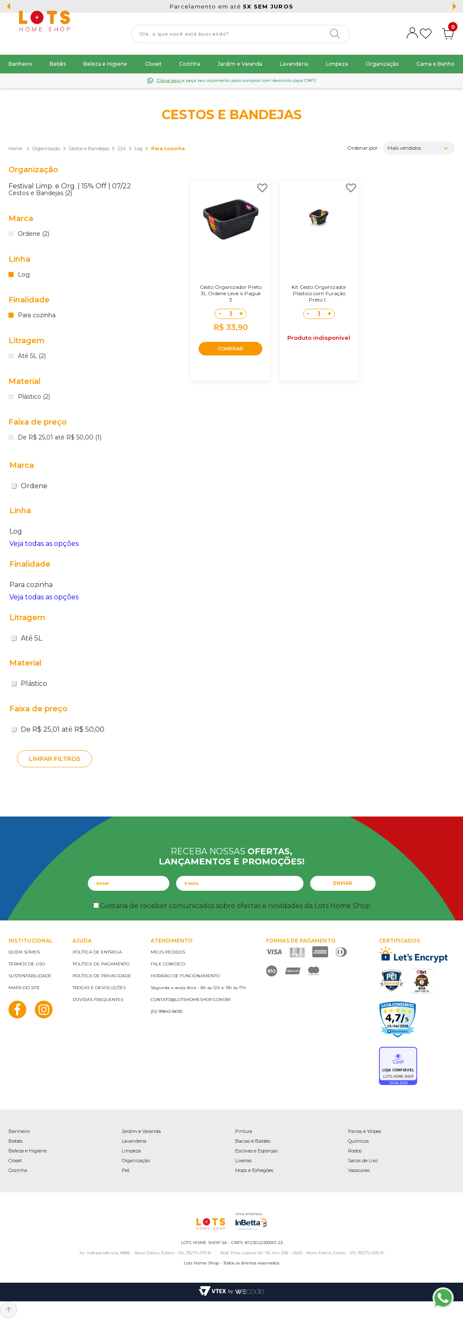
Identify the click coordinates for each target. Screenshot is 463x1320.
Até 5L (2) (32, 356)
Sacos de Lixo (363, 1160)
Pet (125, 1170)
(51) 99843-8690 (166, 1011)
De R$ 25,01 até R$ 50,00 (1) (59, 437)
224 (122, 148)
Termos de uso (26, 964)
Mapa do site (24, 987)
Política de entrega (97, 952)
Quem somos (24, 952)
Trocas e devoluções (99, 987)
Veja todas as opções (44, 544)
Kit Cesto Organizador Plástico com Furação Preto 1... (319, 293)
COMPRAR (230, 349)
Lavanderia (294, 64)
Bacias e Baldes (252, 1141)
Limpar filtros (54, 759)
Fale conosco (168, 964)
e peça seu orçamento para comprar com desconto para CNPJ (236, 80)
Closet (153, 64)
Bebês (58, 64)
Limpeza (337, 64)
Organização (382, 64)
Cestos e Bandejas (89, 148)
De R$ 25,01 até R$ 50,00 (57, 729)
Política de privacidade (102, 976)
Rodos (355, 1151)
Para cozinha (168, 148)
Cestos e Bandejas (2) (40, 193)
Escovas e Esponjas (256, 1151)
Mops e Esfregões (254, 1170)
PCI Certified (391, 980)
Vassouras (359, 1170)
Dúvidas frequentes (98, 999)
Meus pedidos (168, 952)
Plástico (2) (34, 397)
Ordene (29, 486)
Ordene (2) (33, 234)
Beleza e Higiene (105, 64)
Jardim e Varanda (240, 64)
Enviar (342, 883)
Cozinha (189, 64)
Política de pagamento (101, 964)
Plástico (29, 684)
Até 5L (26, 638)
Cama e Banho (435, 64)
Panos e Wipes (364, 1131)
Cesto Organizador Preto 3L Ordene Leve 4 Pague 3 (230, 293)
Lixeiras (243, 1160)
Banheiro (20, 64)
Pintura (243, 1131)
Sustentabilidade (29, 976)
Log (139, 148)
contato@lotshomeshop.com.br (190, 999)
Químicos (358, 1141)
